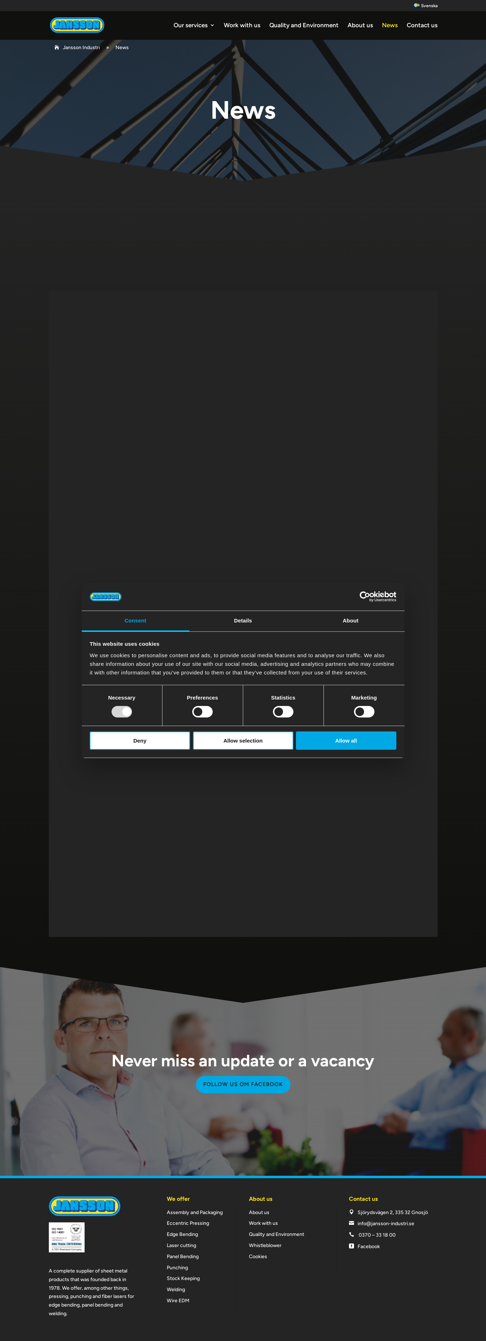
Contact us (422, 26)
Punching (177, 1268)
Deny (140, 741)
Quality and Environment (304, 26)
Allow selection (243, 741)
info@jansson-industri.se (386, 1224)
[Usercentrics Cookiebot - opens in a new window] (365, 596)
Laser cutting (181, 1245)
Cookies (258, 1257)
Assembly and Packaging (195, 1212)
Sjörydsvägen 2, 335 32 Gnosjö (393, 1212)
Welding (176, 1289)
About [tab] (351, 620)
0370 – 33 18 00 (377, 1235)
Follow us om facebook (243, 1084)
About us (360, 26)
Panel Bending (183, 1257)
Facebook (369, 1246)
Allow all (346, 741)
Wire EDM (178, 1301)
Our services (191, 26)
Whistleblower (265, 1245)
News (390, 26)
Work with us (242, 26)
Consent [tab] (135, 620)
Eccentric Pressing (188, 1223)
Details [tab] (243, 620)
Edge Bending (182, 1234)
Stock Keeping (183, 1278)
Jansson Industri (81, 47)
